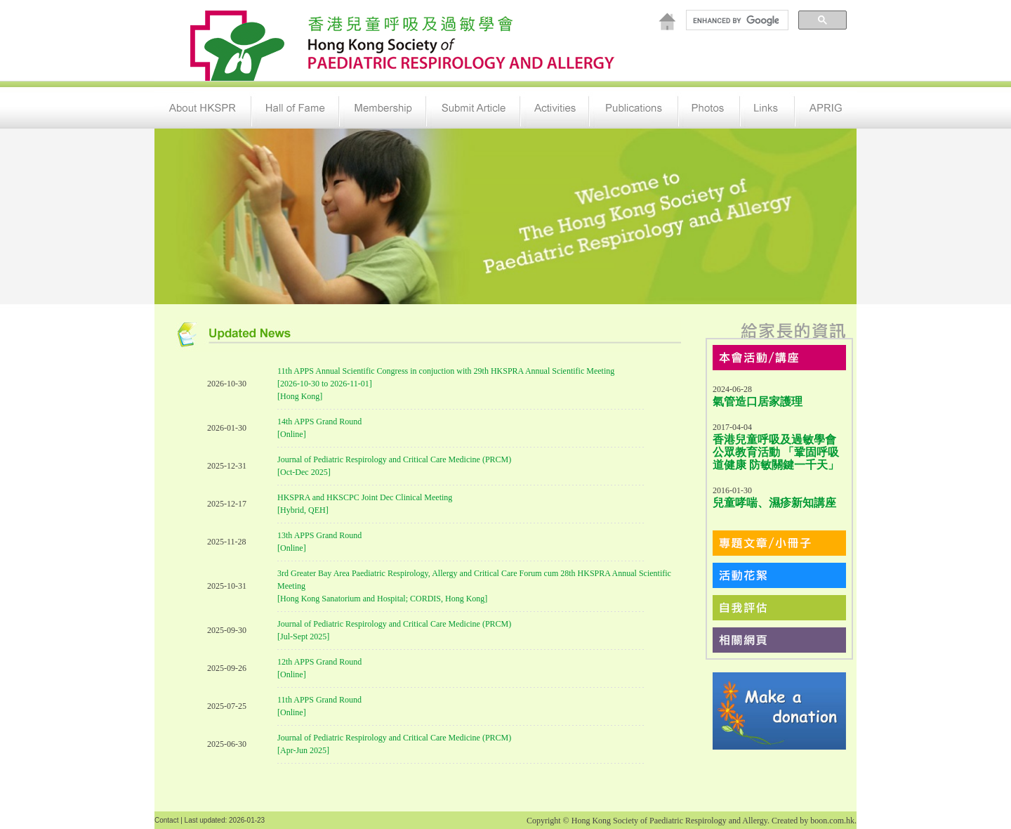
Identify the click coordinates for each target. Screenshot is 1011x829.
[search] (736, 20)
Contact (166, 820)
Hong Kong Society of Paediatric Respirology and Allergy (669, 820)
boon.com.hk (832, 820)
